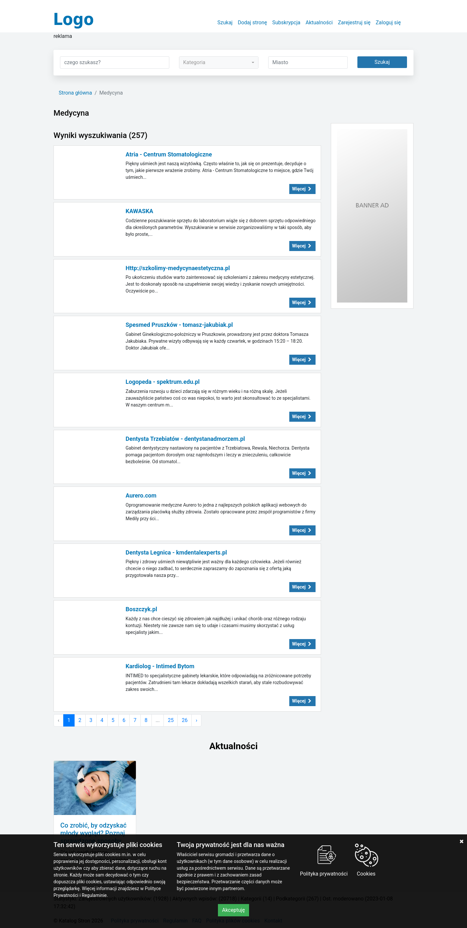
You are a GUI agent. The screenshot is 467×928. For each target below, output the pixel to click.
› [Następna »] (196, 720)
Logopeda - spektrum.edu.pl (162, 381)
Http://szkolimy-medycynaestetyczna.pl (178, 268)
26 (184, 720)
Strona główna (75, 93)
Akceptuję (233, 910)
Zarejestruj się (354, 22)
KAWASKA (139, 211)
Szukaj (225, 22)
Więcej (302, 188)
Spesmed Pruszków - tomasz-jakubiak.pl (179, 324)
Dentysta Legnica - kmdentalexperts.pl (176, 552)
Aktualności (319, 22)
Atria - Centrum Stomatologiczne (169, 154)
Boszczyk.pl (141, 609)
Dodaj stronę (252, 22)
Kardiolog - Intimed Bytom (160, 666)
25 (171, 720)
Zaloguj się (388, 22)
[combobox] (218, 62)
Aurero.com (141, 495)
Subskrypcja (286, 22)
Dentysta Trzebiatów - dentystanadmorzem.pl (185, 438)
